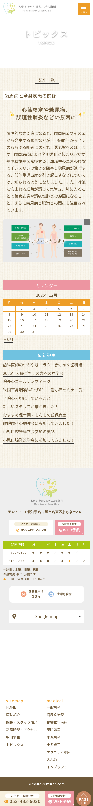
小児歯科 (54, 737)
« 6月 (8, 339)
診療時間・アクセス (21, 729)
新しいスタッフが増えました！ (31, 406)
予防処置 (54, 729)
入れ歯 (52, 759)
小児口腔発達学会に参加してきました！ (38, 440)
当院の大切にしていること (27, 398)
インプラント (57, 766)
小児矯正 (54, 744)
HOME (11, 707)
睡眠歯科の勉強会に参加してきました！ (38, 423)
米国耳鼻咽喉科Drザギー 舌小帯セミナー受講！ (47, 390)
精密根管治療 (57, 722)
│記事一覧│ (47, 80)
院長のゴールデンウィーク (27, 381)
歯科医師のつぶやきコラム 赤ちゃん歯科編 (42, 365)
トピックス (15, 744)
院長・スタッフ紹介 (21, 722)
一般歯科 (54, 707)
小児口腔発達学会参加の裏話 (29, 431)
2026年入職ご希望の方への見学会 (33, 373)
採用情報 (13, 737)
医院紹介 (13, 714)
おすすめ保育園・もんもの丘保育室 (34, 415)
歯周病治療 (55, 714)
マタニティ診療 (59, 752)
